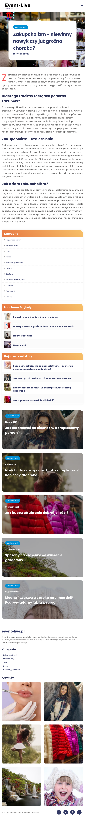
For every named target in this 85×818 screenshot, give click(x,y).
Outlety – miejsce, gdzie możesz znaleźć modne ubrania (43, 326)
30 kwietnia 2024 (12, 507)
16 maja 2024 (11, 422)
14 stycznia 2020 (21, 53)
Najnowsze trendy (13, 240)
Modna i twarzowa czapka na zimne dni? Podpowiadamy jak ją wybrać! (39, 600)
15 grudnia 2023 (12, 592)
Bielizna (9, 268)
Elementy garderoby (14, 262)
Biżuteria (9, 274)
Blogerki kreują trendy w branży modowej (35, 317)
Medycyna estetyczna (15, 279)
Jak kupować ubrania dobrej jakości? (33, 400)
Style (8, 251)
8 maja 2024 (10, 464)
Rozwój (9, 296)
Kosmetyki (10, 291)
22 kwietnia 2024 (12, 549)
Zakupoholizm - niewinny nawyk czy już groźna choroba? (40, 41)
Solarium (9, 285)
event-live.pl (13, 631)
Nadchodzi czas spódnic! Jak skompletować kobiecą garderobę (42, 389)
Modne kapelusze (22, 335)
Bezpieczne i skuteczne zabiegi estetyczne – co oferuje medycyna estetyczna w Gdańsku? (43, 367)
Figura (8, 257)
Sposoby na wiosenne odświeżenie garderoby (34, 557)
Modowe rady (20, 27)
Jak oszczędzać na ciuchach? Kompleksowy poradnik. (42, 378)
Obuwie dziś (19, 345)
